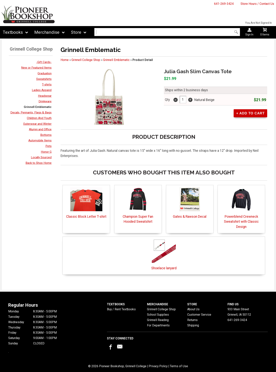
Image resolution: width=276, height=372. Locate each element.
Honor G (46, 152)
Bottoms (46, 135)
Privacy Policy (158, 366)
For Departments (158, 325)
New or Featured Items (36, 67)
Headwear (45, 96)
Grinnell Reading (158, 320)
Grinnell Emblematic (38, 107)
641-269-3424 (224, 4)
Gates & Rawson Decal (189, 202)
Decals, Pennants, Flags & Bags (31, 112)
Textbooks (13, 32)
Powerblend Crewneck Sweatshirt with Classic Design (241, 208)
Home (65, 60)
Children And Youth (39, 118)
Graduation (45, 73)
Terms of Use (179, 366)
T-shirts (47, 84)
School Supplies (158, 314)
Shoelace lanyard (164, 254)
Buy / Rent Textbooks (121, 309)
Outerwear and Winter (37, 124)
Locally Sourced (41, 157)
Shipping (193, 325)
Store (76, 32)
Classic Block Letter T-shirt (86, 202)
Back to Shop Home (38, 163)
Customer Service (199, 314)
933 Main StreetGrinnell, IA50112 (239, 311)
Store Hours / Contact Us (257, 4)
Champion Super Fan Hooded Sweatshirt (138, 205)
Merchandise (46, 32)
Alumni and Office (40, 129)
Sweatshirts (44, 79)
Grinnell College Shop (85, 60)
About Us (193, 309)
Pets (48, 146)
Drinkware (45, 101)
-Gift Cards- (44, 62)
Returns (192, 320)
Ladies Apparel (42, 90)
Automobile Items (40, 140)
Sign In (249, 34)
